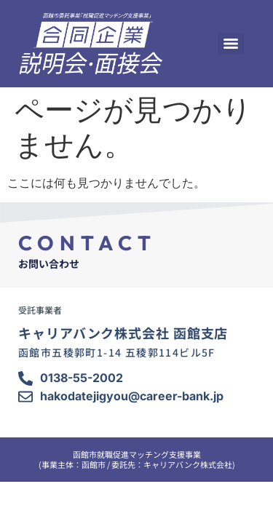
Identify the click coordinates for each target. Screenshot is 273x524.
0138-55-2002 (81, 377)
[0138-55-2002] (25, 378)
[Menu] (231, 44)
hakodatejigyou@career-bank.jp (131, 396)
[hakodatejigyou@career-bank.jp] (25, 396)
